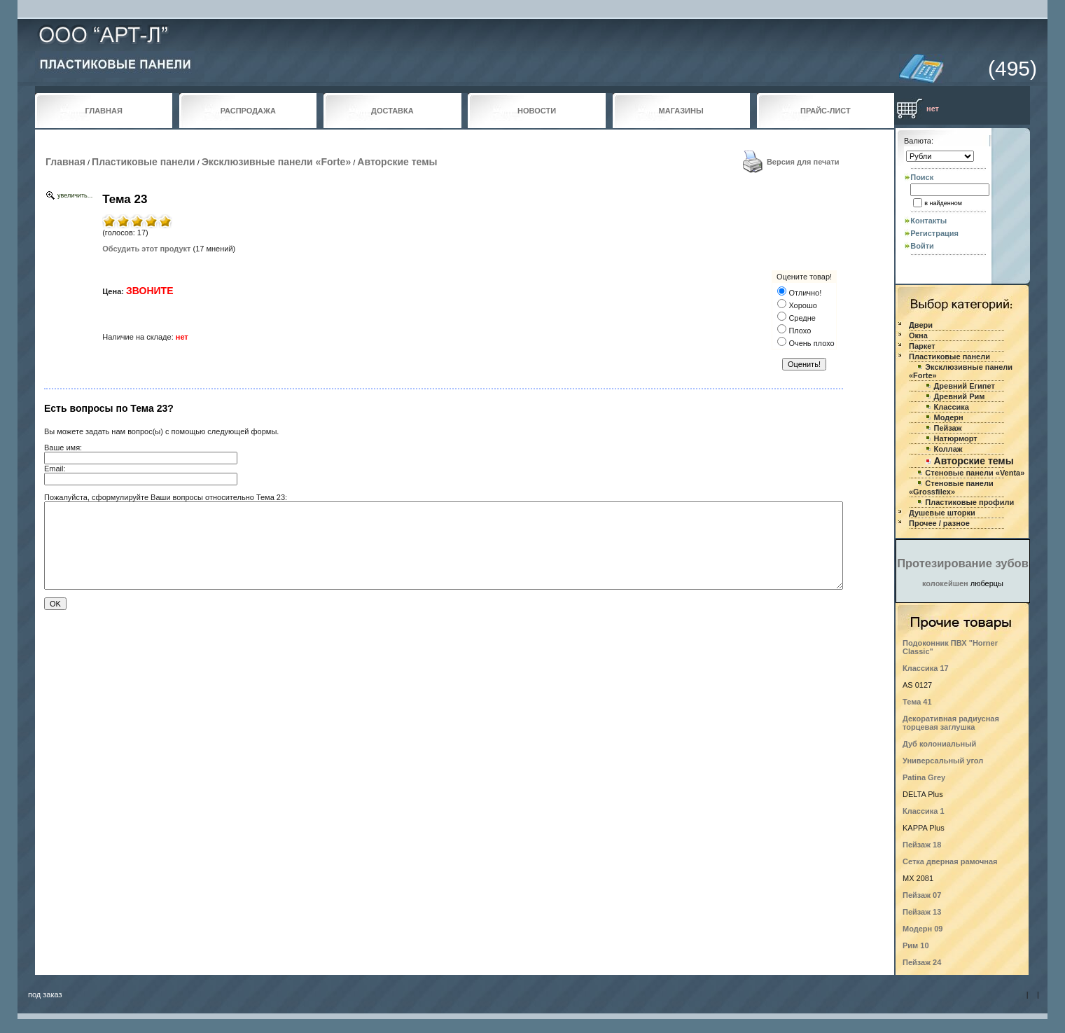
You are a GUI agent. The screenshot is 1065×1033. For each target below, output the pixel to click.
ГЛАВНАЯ (103, 110)
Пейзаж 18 (922, 844)
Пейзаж (948, 428)
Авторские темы (397, 161)
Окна (918, 335)
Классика (951, 407)
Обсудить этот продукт (146, 248)
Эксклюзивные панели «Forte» (276, 161)
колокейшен (945, 583)
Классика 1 (924, 811)
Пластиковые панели (143, 161)
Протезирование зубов (963, 563)
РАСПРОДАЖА (248, 110)
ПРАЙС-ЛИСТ (825, 110)
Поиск (921, 177)
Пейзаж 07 (922, 895)
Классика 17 (926, 668)
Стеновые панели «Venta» (974, 473)
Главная (65, 161)
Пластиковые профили (969, 502)
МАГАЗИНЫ (681, 110)
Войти (922, 246)
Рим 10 (916, 945)
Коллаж (948, 449)
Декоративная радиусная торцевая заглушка (951, 722)
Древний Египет (964, 386)
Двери (921, 325)
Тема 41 (917, 702)
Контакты (928, 220)
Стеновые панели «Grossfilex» (951, 487)
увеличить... (74, 195)
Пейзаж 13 (922, 912)
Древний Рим (959, 396)
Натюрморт (955, 438)
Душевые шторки (942, 512)
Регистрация (934, 233)
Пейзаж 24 (922, 962)
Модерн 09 (923, 928)
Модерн (948, 417)
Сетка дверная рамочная (950, 861)
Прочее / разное (939, 523)
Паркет (922, 346)
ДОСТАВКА (392, 110)
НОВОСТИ (536, 110)
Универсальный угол (943, 760)
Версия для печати (803, 162)
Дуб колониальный (939, 744)
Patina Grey (924, 777)
